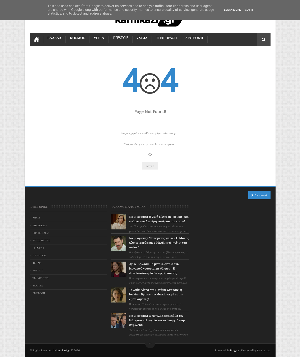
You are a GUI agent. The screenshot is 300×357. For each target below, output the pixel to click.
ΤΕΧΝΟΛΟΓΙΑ (41, 278)
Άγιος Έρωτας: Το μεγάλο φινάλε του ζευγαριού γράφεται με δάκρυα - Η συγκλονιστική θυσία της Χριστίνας (154, 268)
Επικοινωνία (259, 195)
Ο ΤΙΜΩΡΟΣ (39, 255)
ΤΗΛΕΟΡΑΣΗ (166, 38)
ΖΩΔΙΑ (142, 38)
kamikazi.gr (63, 350)
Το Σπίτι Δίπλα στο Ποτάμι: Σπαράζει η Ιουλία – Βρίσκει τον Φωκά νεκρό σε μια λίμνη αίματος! (156, 294)
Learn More (232, 9)
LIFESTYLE (120, 38)
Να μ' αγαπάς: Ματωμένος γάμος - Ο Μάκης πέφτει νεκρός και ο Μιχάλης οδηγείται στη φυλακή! (159, 242)
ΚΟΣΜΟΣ (77, 38)
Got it (249, 9)
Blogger (235, 350)
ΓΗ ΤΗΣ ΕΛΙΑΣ (41, 233)
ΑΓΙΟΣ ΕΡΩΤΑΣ (41, 240)
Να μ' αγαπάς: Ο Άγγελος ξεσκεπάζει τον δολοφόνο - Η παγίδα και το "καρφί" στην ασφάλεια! (157, 320)
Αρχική (150, 165)
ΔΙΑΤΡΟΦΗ (194, 38)
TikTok (37, 263)
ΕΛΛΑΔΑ (54, 38)
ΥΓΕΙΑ (99, 38)
